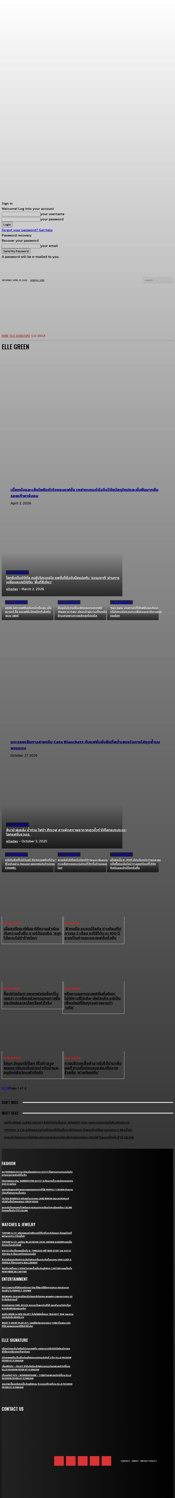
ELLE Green (17, 572)
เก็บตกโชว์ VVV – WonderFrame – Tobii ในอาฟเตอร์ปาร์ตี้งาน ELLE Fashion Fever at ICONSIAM (37, 1363)
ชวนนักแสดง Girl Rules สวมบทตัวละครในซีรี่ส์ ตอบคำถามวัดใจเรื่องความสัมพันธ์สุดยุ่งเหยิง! (36, 1293)
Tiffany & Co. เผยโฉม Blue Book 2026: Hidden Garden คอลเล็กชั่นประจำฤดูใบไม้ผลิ (36, 1230)
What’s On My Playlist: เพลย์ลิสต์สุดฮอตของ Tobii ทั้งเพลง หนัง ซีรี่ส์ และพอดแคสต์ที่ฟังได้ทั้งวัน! (37, 1311)
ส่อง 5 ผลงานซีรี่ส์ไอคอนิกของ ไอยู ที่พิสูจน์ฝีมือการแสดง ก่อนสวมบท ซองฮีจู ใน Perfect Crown (37, 1276)
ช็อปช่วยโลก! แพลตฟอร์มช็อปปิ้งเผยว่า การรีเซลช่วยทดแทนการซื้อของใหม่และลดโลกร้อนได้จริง (32, 995)
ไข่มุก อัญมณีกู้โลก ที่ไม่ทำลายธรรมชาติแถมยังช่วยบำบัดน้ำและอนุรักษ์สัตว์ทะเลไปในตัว (32, 1058)
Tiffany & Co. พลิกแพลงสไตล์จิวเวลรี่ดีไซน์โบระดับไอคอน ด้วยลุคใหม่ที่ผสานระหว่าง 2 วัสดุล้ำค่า (37, 1221)
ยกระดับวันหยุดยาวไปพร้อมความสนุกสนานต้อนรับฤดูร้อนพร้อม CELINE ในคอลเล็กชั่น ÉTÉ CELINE (36, 1196)
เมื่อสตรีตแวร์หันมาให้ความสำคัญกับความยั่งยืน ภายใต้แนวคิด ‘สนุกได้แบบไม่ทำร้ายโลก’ (32, 932)
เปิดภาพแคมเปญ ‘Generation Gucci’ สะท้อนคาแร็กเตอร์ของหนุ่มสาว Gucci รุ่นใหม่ (36, 1169)
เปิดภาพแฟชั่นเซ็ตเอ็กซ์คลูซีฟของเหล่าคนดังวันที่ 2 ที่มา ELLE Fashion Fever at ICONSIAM (33, 1346)
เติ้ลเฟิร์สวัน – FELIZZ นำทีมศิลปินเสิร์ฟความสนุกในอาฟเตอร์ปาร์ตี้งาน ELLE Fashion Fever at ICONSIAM (37, 1354)
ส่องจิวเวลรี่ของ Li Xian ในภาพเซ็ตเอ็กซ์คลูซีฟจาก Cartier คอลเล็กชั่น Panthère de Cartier (36, 1257)
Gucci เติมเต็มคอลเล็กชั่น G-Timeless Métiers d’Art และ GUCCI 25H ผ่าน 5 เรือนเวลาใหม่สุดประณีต (35, 1239)
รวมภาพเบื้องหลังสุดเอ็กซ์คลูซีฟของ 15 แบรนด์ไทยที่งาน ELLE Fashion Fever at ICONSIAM (34, 1372)
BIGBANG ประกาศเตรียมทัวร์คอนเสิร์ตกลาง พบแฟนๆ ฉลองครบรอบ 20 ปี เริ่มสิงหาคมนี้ (36, 1285)
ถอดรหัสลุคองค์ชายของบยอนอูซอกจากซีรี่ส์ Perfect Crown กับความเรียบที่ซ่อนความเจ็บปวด (36, 1178)
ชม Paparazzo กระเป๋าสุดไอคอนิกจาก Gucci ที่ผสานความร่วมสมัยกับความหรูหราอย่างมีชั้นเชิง (36, 1160)
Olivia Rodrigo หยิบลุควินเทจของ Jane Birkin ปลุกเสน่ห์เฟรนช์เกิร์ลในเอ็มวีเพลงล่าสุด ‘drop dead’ (36, 1187)
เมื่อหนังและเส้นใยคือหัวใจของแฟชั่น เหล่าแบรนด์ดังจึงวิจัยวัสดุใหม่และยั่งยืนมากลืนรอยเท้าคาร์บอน (37, 1337)
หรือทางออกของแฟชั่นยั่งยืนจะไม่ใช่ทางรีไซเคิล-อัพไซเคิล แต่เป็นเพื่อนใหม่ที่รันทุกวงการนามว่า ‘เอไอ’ (92, 995)
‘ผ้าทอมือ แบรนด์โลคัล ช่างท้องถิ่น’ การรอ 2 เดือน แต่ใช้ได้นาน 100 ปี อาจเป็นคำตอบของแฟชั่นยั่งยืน (92, 932)
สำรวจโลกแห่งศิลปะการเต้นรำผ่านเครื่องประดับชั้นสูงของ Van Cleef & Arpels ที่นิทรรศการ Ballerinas (35, 1248)
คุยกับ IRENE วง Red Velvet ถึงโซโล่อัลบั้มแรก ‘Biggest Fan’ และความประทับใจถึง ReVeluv (36, 1302)
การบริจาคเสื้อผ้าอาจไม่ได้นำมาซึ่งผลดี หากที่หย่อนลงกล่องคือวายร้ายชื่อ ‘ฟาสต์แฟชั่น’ (91, 1058)
